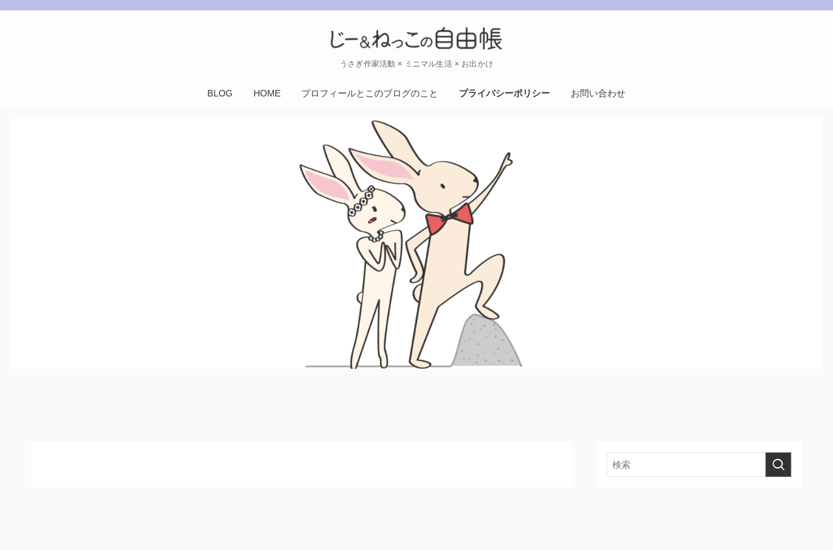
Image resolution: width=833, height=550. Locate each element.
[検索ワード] (699, 464)
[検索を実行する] (778, 464)
